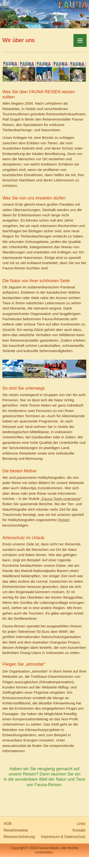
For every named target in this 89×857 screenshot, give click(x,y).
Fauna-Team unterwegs (61, 499)
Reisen (64, 520)
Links (81, 824)
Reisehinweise (16, 830)
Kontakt (79, 830)
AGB (8, 824)
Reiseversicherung (19, 837)
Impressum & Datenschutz (63, 837)
